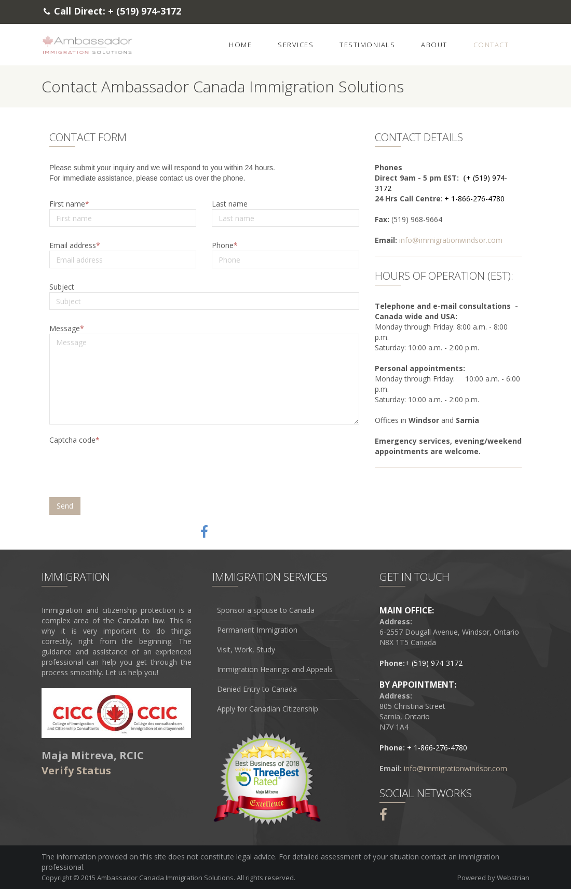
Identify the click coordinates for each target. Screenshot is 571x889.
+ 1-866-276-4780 (474, 198)
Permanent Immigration (257, 630)
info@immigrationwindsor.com (450, 240)
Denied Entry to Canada (257, 689)
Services (296, 44)
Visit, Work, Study (246, 649)
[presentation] (129, 468)
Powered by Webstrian (493, 877)
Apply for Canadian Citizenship (267, 709)
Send (65, 506)
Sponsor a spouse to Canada (266, 610)
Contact (491, 44)
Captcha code (72, 440)
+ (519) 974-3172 (144, 11)
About (434, 44)
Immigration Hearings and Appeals (275, 669)
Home (240, 44)
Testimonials (367, 44)
